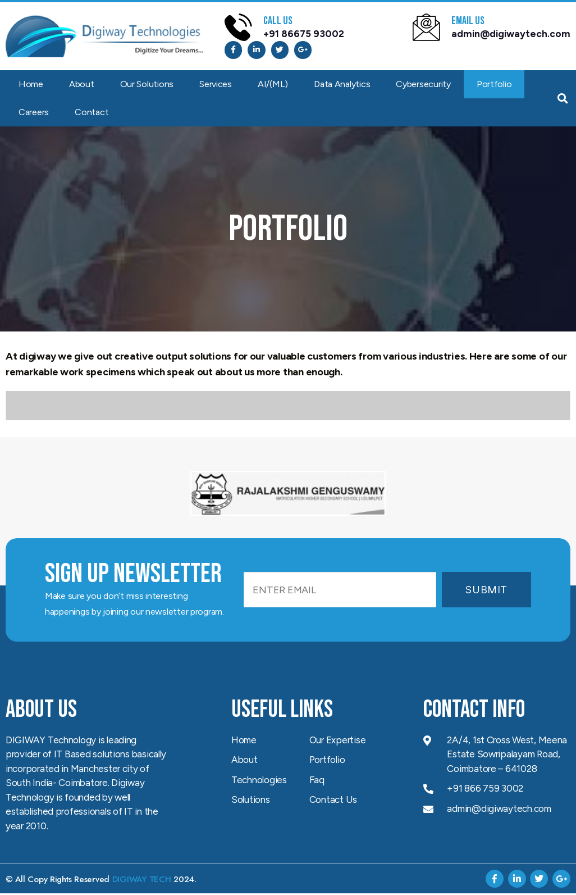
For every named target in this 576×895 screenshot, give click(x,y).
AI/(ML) (273, 85)
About (81, 85)
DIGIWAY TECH (141, 881)
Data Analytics (342, 85)
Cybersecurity (423, 85)
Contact (91, 113)
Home (31, 85)
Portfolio (494, 85)
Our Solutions (147, 85)
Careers (34, 113)
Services (215, 85)
